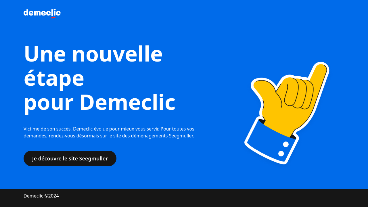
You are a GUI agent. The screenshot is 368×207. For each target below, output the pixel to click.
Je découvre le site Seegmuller (70, 158)
